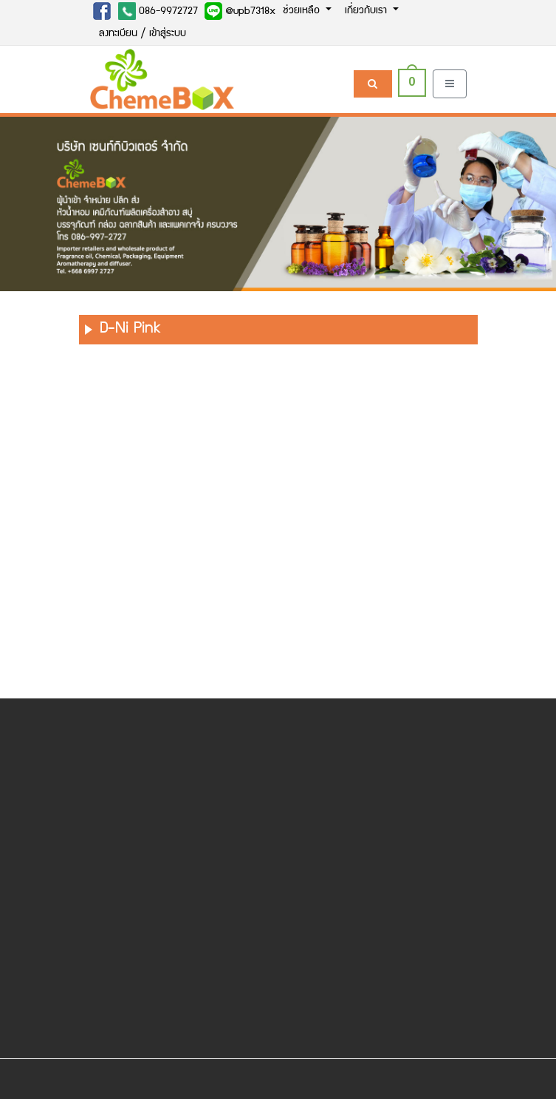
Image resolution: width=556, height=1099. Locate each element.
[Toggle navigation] (450, 83)
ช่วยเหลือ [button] (303, 11)
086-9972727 (158, 11)
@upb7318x (240, 11)
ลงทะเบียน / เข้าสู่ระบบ (142, 34)
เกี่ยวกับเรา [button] (367, 11)
